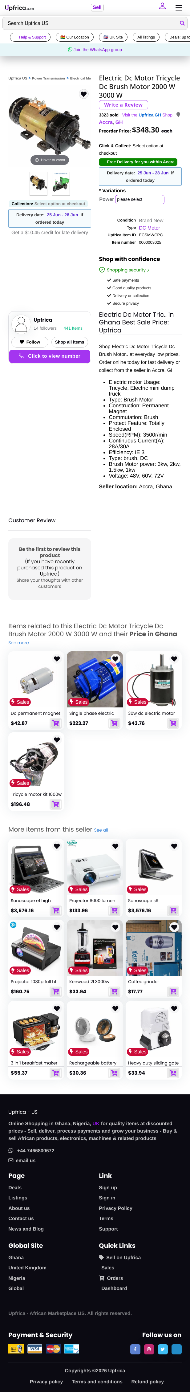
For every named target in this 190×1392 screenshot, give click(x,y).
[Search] (95, 23)
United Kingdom (27, 1268)
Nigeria (16, 1278)
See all (101, 830)
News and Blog (26, 1229)
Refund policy (147, 1382)
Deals (15, 1188)
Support (108, 1229)
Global (16, 1288)
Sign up (108, 1188)
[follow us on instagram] (149, 1349)
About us (19, 1208)
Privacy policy (46, 1382)
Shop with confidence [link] (129, 260)
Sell (97, 7)
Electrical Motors (84, 78)
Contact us (21, 1218)
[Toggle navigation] (177, 7)
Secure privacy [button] (123, 303)
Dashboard (114, 1288)
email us (21, 1160)
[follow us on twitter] (163, 1349)
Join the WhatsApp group (95, 49)
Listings (17, 1198)
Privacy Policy (115, 1208)
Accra (105, 122)
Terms (106, 1218)
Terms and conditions (97, 1382)
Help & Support (30, 37)
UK (95, 1123)
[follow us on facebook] (135, 1349)
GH (119, 122)
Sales (107, 1268)
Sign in (107, 1198)
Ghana (16, 1257)
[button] (163, 8)
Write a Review (123, 104)
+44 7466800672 (31, 1151)
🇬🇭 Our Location (74, 37)
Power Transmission (48, 78)
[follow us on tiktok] (176, 1349)
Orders (111, 1278)
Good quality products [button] (129, 288)
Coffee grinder (143, 982)
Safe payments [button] (123, 280)
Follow (30, 342)
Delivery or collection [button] (128, 295)
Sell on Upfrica (120, 1257)
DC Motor (149, 228)
